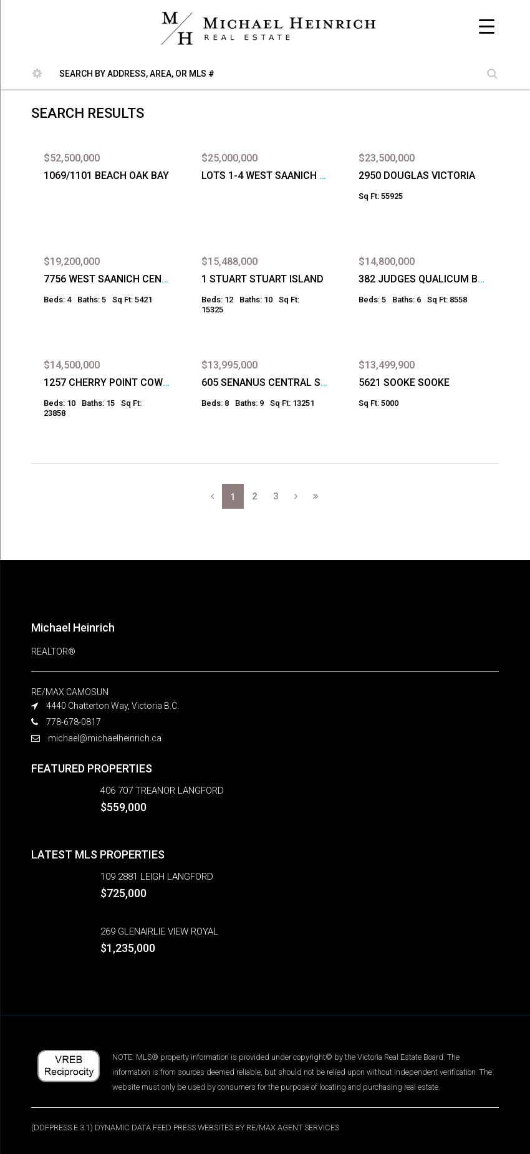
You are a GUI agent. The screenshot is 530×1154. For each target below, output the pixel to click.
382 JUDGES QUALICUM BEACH (431, 279)
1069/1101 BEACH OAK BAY (106, 175)
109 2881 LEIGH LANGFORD (156, 876)
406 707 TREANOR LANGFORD (162, 790)
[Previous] (212, 496)
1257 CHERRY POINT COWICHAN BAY (128, 382)
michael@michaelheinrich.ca (104, 738)
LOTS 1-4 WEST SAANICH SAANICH (281, 175)
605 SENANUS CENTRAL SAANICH (278, 382)
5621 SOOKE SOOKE (404, 382)
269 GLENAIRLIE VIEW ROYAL (159, 931)
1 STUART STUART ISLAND (262, 279)
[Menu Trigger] (487, 26)
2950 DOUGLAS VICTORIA (417, 175)
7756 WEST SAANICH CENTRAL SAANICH (137, 279)
